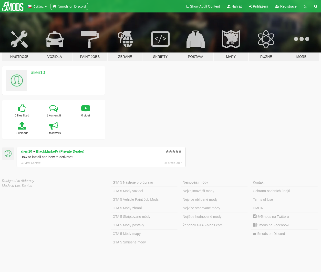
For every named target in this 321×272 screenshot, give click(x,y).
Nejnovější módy (195, 182)
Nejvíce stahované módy (201, 208)
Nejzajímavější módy (198, 191)
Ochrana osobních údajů (271, 191)
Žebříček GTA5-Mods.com (203, 225)
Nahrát (234, 6)
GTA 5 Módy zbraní (127, 208)
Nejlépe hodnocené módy (202, 217)
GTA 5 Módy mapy (127, 234)
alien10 (38, 72)
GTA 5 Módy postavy (128, 225)
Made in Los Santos (17, 186)
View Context (31, 162)
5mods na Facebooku (271, 225)
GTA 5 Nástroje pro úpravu (133, 182)
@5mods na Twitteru (271, 216)
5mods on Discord (269, 234)
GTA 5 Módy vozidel (128, 191)
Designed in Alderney (18, 181)
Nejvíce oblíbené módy (200, 199)
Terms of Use (263, 199)
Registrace (286, 6)
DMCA (258, 208)
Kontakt (258, 182)
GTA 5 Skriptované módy (131, 217)
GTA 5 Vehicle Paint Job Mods (135, 199)
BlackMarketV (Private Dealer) (60, 151)
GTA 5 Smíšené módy (129, 242)
